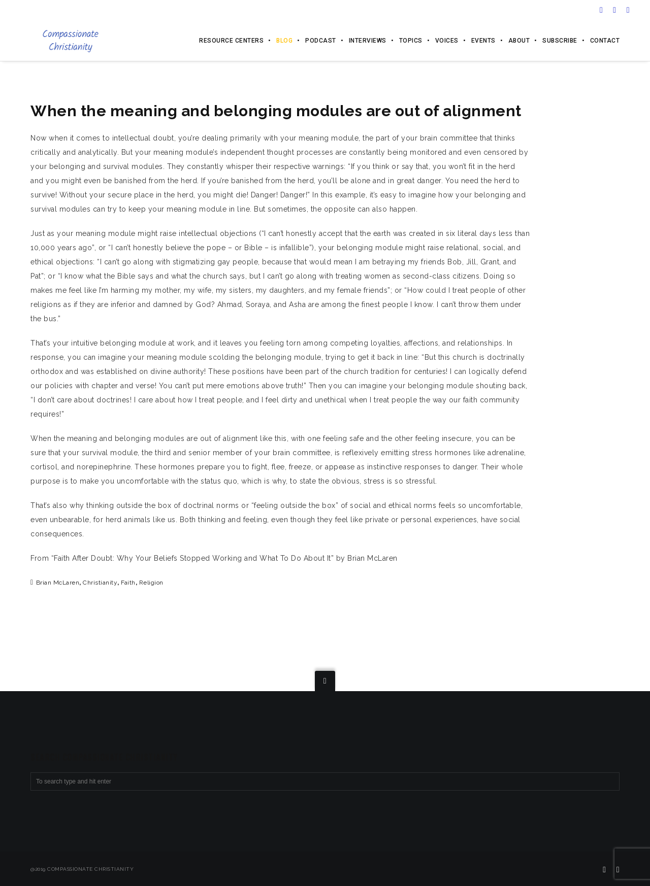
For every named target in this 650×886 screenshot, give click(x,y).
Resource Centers (231, 40)
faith (128, 582)
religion (151, 582)
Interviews (367, 40)
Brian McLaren (58, 582)
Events (483, 40)
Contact (605, 40)
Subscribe (559, 40)
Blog (284, 40)
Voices (447, 40)
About (519, 40)
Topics (410, 40)
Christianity (100, 582)
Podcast (320, 40)
